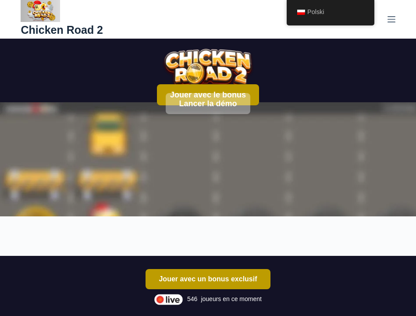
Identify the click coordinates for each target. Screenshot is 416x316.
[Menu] (391, 19)
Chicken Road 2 (62, 30)
